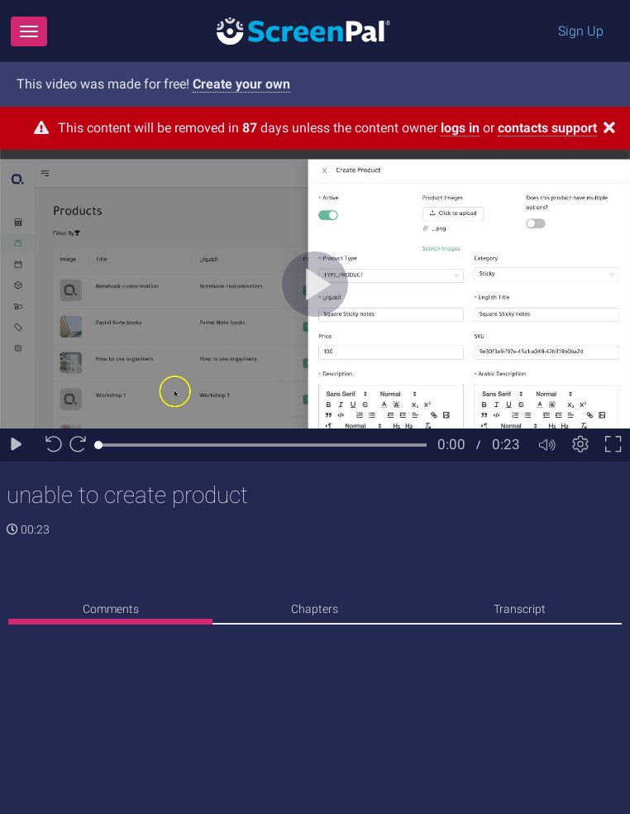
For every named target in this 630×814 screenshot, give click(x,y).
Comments (111, 608)
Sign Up (581, 31)
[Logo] (303, 30)
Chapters (314, 608)
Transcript (520, 608)
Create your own (241, 84)
